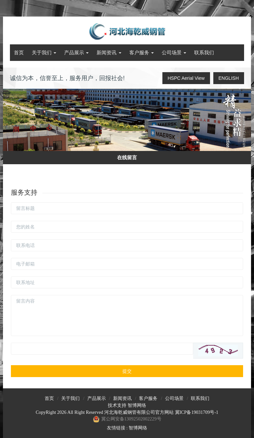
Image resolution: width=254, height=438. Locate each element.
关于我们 (44, 52)
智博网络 (137, 405)
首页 (19, 52)
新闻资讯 (109, 52)
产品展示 (76, 52)
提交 (127, 371)
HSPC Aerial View (186, 78)
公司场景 (174, 52)
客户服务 (141, 52)
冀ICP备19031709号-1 (196, 412)
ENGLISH (229, 78)
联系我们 (204, 52)
